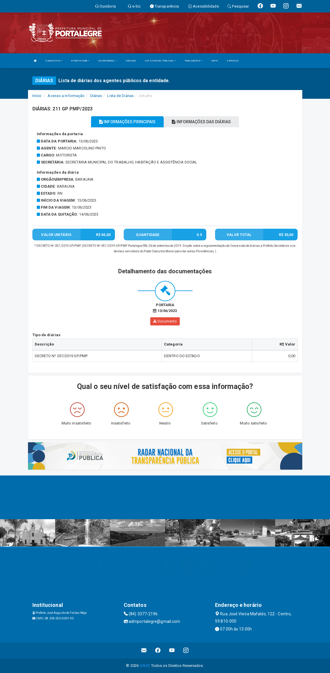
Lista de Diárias (120, 96)
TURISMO (130, 60)
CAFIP (214, 60)
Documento (165, 321)
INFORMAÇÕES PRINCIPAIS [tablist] (127, 121)
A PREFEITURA (80, 60)
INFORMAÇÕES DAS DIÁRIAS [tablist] (201, 121)
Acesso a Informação (66, 96)
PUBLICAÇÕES (193, 60)
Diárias (96, 96)
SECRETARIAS (107, 60)
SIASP (144, 665)
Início (37, 96)
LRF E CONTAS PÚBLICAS (160, 60)
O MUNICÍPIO (54, 60)
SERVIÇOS (233, 60)
